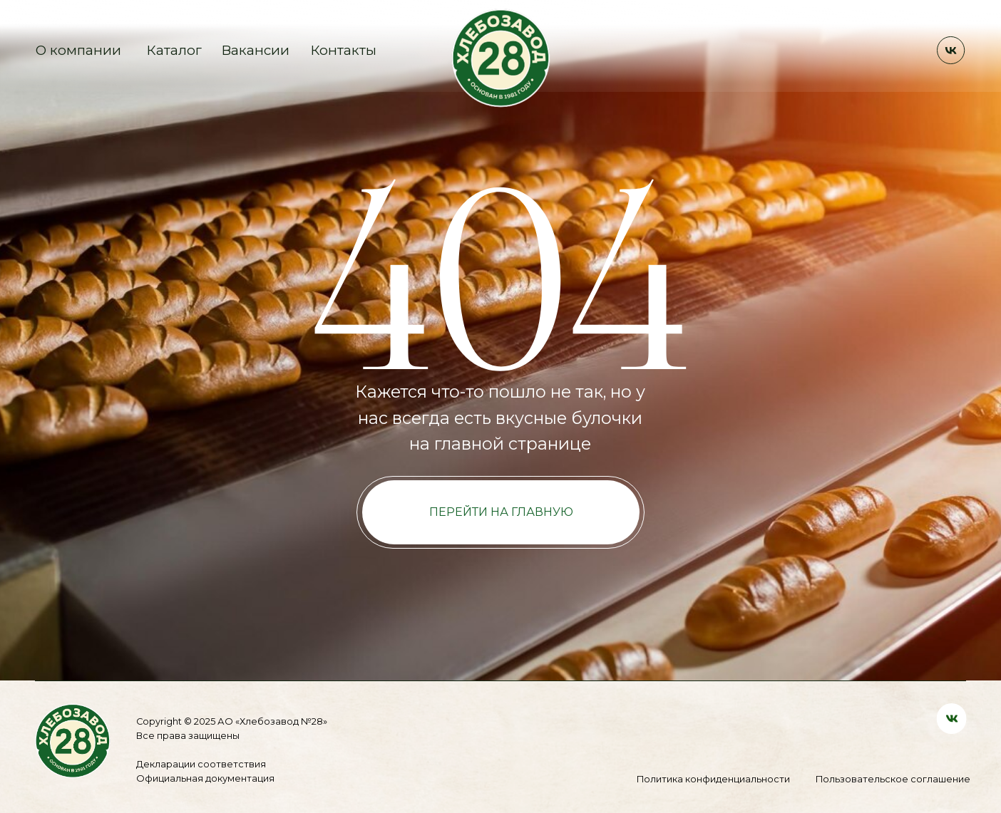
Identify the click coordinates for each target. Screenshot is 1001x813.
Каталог (174, 50)
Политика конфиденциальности (713, 779)
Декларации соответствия (201, 764)
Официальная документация (205, 778)
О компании (78, 50)
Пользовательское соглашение (893, 779)
